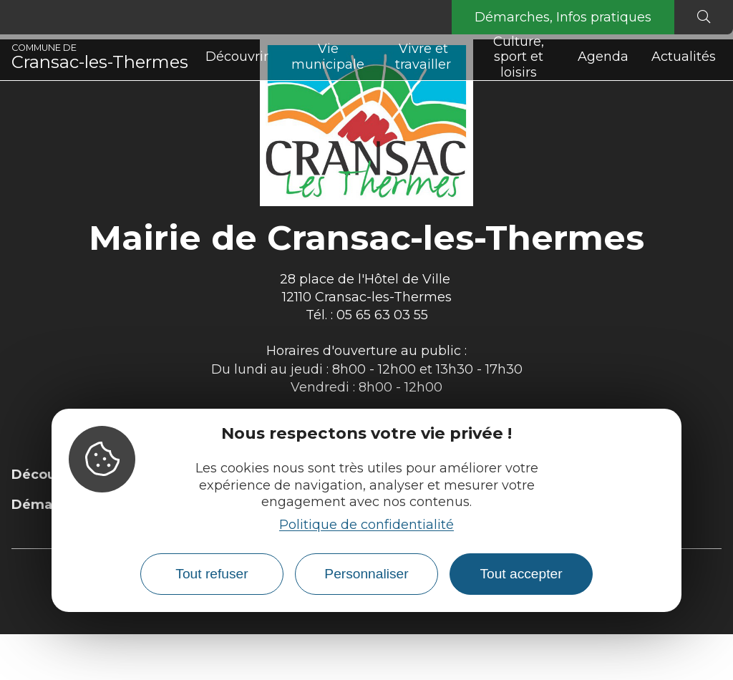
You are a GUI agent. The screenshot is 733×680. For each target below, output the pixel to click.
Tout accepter (521, 573)
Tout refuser (211, 573)
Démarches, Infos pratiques (563, 17)
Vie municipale (327, 56)
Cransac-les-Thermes (99, 57)
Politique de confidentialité (366, 525)
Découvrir (236, 56)
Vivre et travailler (423, 56)
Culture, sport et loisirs (518, 57)
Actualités (683, 56)
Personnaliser (366, 573)
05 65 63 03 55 (382, 315)
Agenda (603, 56)
